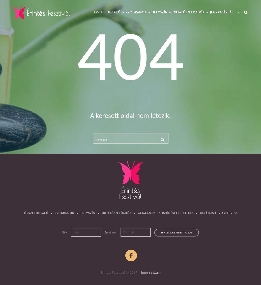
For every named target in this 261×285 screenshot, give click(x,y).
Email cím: (111, 232)
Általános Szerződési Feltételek (166, 213)
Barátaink (208, 213)
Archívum (229, 213)
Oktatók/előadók (117, 213)
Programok (64, 213)
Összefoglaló (36, 213)
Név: (65, 232)
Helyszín (87, 213)
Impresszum (151, 272)
